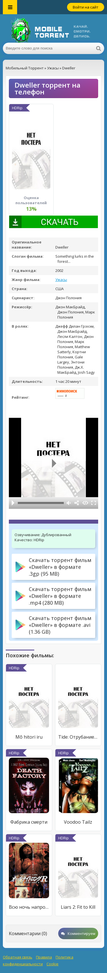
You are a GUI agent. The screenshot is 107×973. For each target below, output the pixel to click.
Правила (44, 957)
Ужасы (61, 279)
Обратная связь (17, 957)
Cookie (52, 963)
